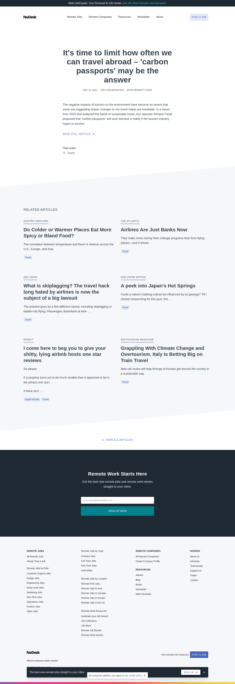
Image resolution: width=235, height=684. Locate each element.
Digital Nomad (32, 399)
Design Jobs (33, 578)
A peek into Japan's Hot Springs (158, 285)
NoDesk (195, 551)
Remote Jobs (74, 16)
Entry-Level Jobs (35, 587)
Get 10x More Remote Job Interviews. (145, 3)
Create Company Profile (148, 561)
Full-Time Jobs (88, 561)
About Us (195, 556)
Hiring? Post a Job (36, 561)
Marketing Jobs (34, 592)
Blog (138, 580)
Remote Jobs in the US (93, 602)
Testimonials (196, 566)
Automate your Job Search (94, 616)
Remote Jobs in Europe (93, 598)
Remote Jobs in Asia (91, 588)
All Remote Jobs (35, 556)
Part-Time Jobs (89, 565)
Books (139, 584)
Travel (68, 153)
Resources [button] (124, 16)
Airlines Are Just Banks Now (154, 229)
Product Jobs (33, 606)
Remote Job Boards (91, 630)
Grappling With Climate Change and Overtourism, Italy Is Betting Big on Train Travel (162, 354)
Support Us (196, 570)
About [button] (159, 16)
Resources (143, 569)
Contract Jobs (88, 556)
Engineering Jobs (35, 583)
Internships (86, 570)
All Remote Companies (147, 556)
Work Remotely (143, 594)
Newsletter (143, 16)
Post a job (199, 17)
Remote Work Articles (92, 635)
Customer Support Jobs (39, 573)
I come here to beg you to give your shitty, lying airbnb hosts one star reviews (65, 354)
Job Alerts (86, 625)
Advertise (195, 561)
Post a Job (199, 654)
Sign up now (117, 511)
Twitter (193, 575)
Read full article (79, 134)
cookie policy (135, 675)
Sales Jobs (32, 611)
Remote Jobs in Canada (93, 593)
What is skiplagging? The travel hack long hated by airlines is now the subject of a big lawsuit (67, 292)
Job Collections (89, 621)
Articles (139, 575)
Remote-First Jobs (90, 583)
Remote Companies (100, 16)
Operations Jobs (35, 602)
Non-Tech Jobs (34, 597)
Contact (194, 580)
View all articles (117, 440)
